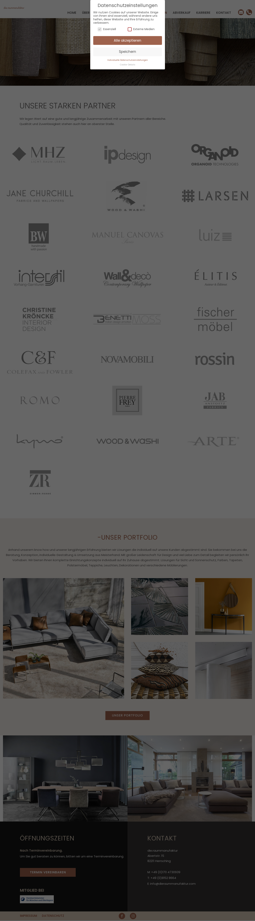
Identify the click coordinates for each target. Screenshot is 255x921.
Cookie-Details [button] (127, 64)
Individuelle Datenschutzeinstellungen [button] (127, 60)
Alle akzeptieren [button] (127, 40)
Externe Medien (141, 29)
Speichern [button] (127, 51)
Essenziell (107, 29)
